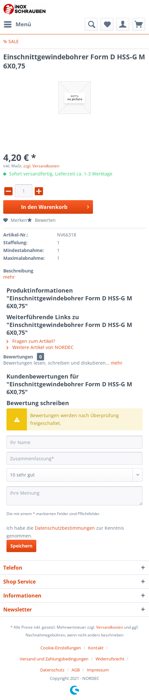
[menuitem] (17, 24)
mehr (9, 277)
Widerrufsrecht (110, 659)
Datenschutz (52, 670)
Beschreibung (18, 271)
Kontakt (96, 648)
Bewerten (41, 220)
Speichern (21, 546)
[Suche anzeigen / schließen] (91, 24)
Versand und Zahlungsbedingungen (54, 659)
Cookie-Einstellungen (60, 648)
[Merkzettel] (106, 24)
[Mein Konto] (122, 24)
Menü (17, 23)
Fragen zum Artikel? (30, 341)
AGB (76, 670)
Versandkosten (109, 627)
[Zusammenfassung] (74, 458)
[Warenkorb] (138, 24)
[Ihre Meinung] (74, 495)
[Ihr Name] (74, 442)
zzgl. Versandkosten (41, 166)
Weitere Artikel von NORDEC (40, 347)
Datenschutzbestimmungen (65, 528)
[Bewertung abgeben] (74, 475)
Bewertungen (18, 357)
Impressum (98, 670)
